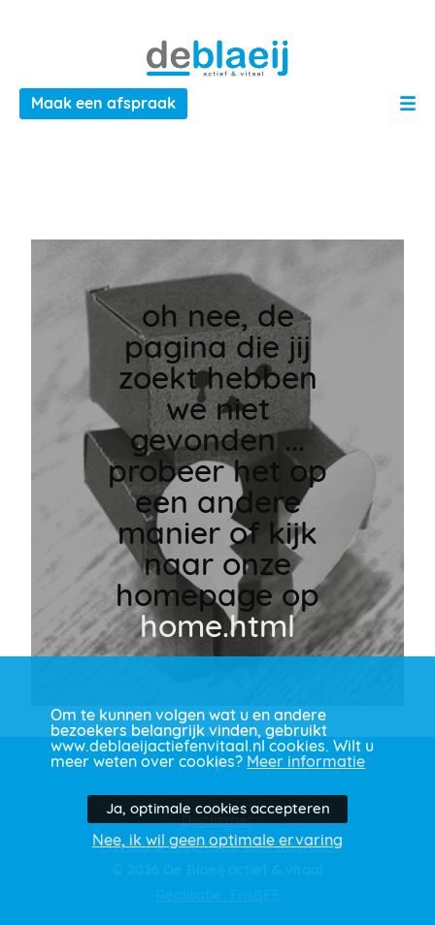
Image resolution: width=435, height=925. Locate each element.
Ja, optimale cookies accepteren (218, 809)
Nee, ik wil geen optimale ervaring (217, 840)
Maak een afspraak (103, 104)
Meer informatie (306, 762)
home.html (217, 627)
